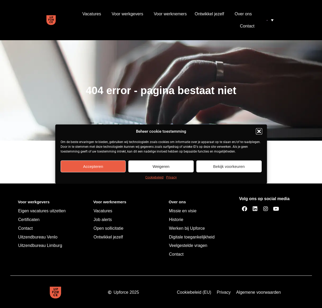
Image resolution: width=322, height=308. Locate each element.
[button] (259, 131)
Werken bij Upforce (187, 228)
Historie (176, 219)
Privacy (171, 177)
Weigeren (161, 166)
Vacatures (93, 14)
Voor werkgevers (129, 14)
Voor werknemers (170, 14)
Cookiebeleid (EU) (194, 292)
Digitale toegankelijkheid (192, 237)
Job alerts (103, 219)
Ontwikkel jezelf (211, 14)
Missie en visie (183, 211)
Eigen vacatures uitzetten (42, 211)
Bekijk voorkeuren (229, 166)
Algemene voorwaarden (258, 292)
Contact (247, 26)
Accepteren (93, 166)
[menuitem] (270, 20)
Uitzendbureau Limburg (40, 245)
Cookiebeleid (154, 177)
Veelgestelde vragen (188, 245)
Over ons (245, 14)
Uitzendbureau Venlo (38, 237)
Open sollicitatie (109, 228)
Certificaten (29, 219)
